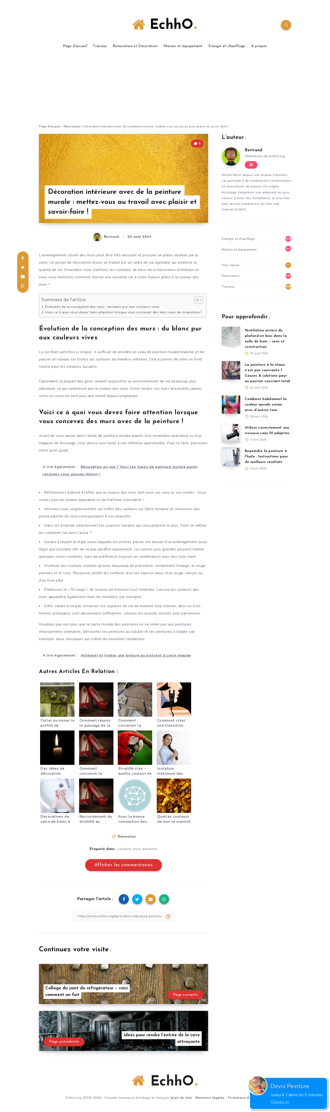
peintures (150, 849)
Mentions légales (209, 1098)
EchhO (164, 25)
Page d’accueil (75, 46)
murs (137, 849)
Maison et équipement (183, 46)
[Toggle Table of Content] (196, 300)
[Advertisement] (165, 90)
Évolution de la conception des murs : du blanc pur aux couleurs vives (102, 306)
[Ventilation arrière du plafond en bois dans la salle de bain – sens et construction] (231, 336)
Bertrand (253, 150)
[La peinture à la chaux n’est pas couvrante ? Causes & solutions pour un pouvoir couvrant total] (231, 370)
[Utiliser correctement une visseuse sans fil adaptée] (231, 433)
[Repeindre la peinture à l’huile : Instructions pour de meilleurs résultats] (231, 456)
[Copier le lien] (123, 916)
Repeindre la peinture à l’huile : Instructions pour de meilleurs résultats (266, 456)
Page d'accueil (49, 126)
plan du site (181, 1098)
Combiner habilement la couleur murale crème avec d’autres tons (266, 405)
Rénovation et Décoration (135, 46)
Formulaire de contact (246, 1098)
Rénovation (72, 126)
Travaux (100, 46)
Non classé (230, 265)
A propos (259, 46)
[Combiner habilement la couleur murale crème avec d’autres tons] (231, 404)
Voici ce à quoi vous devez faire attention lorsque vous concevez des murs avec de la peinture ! (123, 312)
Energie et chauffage (227, 46)
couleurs (124, 849)
